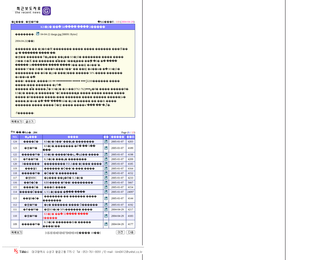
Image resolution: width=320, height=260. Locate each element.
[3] (53, 232)
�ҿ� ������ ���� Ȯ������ (71, 204)
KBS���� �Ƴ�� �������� (68, 182)
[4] (56, 232)
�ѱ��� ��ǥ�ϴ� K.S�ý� (63, 177)
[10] (75, 232)
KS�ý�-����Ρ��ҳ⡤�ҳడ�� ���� (71, 154)
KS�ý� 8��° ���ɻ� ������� (69, 141)
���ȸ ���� (55, 187)
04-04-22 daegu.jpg (48, 34)
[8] (68, 232)
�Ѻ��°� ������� (60, 173)
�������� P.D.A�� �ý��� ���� (73, 163)
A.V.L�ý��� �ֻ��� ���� (64, 191)
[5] (59, 232)
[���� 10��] (89, 232)
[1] (46, 232)
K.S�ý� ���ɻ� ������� (65, 159)
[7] (65, 232)
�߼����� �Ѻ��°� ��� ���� (69, 168)
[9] (71, 232)
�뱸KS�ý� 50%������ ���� (68, 209)
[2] (50, 232)
